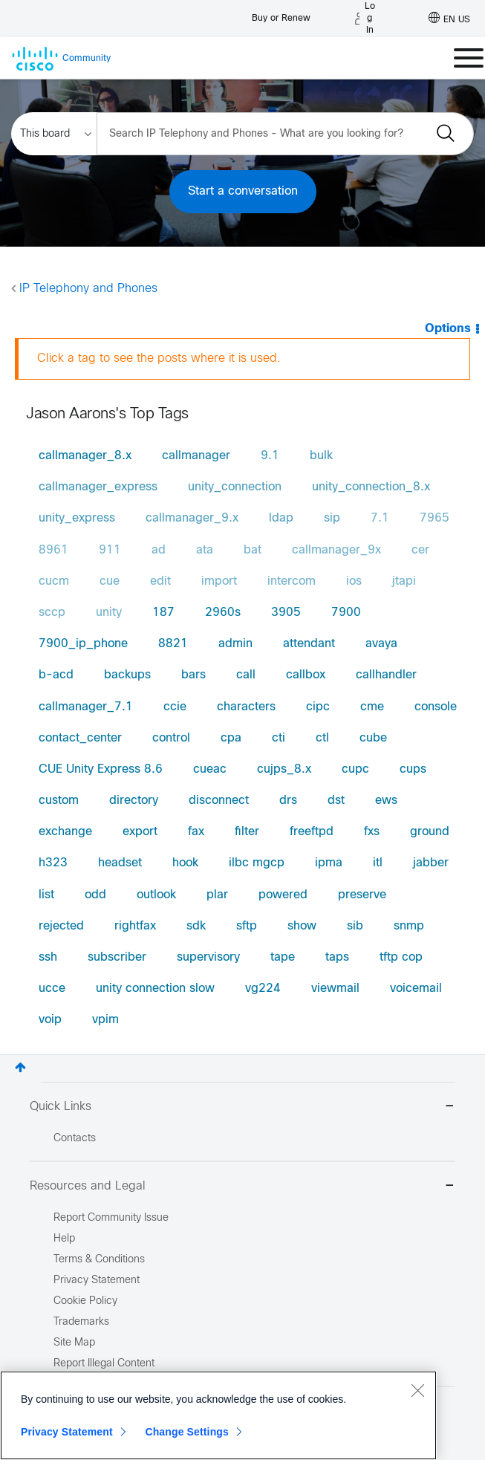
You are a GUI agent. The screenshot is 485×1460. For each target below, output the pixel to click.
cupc (355, 769)
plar (217, 895)
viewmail (335, 988)
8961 (53, 550)
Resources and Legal (242, 1187)
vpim (105, 1019)
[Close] (417, 1390)
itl (378, 863)
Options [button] (448, 328)
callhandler (386, 675)
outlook (156, 895)
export (140, 831)
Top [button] (20, 1067)
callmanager (196, 455)
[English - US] (449, 18)
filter (247, 831)
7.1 (380, 518)
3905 (286, 612)
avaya (381, 643)
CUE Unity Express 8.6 (101, 769)
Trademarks (81, 1322)
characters (246, 707)
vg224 (263, 988)
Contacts (74, 1138)
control (171, 738)
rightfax (135, 926)
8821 (173, 643)
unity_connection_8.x (371, 487)
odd (95, 895)
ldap (281, 518)
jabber (431, 863)
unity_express (77, 518)
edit (160, 581)
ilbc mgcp (256, 863)
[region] (218, 1415)
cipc (318, 707)
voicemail (416, 988)
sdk (196, 926)
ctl (322, 738)
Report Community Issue (111, 1218)
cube (373, 738)
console (435, 707)
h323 (53, 863)
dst (336, 800)
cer (420, 550)
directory (133, 800)
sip (332, 518)
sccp (52, 612)
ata (204, 550)
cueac (210, 769)
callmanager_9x (336, 550)
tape (282, 957)
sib (355, 926)
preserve (362, 895)
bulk (321, 455)
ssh (48, 957)
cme (372, 707)
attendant (309, 643)
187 (163, 612)
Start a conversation (243, 191)
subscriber (117, 957)
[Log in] (365, 18)
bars (193, 675)
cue (110, 581)
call (245, 675)
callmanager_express (98, 487)
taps (337, 957)
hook (185, 863)
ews (386, 800)
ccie (174, 707)
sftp (246, 926)
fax (196, 831)
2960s (223, 612)
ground (429, 831)
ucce (52, 988)
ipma (328, 863)
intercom (291, 581)
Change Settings (187, 1432)
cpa (231, 738)
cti (278, 738)
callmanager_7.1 (86, 707)
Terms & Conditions (99, 1260)
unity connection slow (155, 988)
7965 (434, 518)
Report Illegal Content (103, 1364)
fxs (372, 831)
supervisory (208, 957)
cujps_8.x (284, 769)
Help (64, 1239)
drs (288, 800)
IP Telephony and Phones (88, 288)
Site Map (74, 1343)
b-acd (56, 675)
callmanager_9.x (192, 518)
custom (59, 800)
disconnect (219, 800)
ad (159, 550)
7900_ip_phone (83, 643)
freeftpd (311, 831)
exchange (65, 831)
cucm (54, 581)
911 (110, 550)
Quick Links (242, 1107)
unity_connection (234, 487)
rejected (61, 926)
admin (235, 643)
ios (354, 581)
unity (109, 612)
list (46, 895)
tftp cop (401, 957)
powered (282, 895)
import (219, 581)
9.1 (270, 455)
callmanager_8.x (85, 455)
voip (50, 1019)
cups (413, 769)
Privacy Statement (67, 1432)
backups (127, 675)
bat (252, 550)
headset (120, 863)
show (301, 926)
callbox (305, 675)
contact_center (80, 738)
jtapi (404, 581)
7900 (346, 612)
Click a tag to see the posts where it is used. (159, 358)
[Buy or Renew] (281, 14)
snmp (409, 926)
